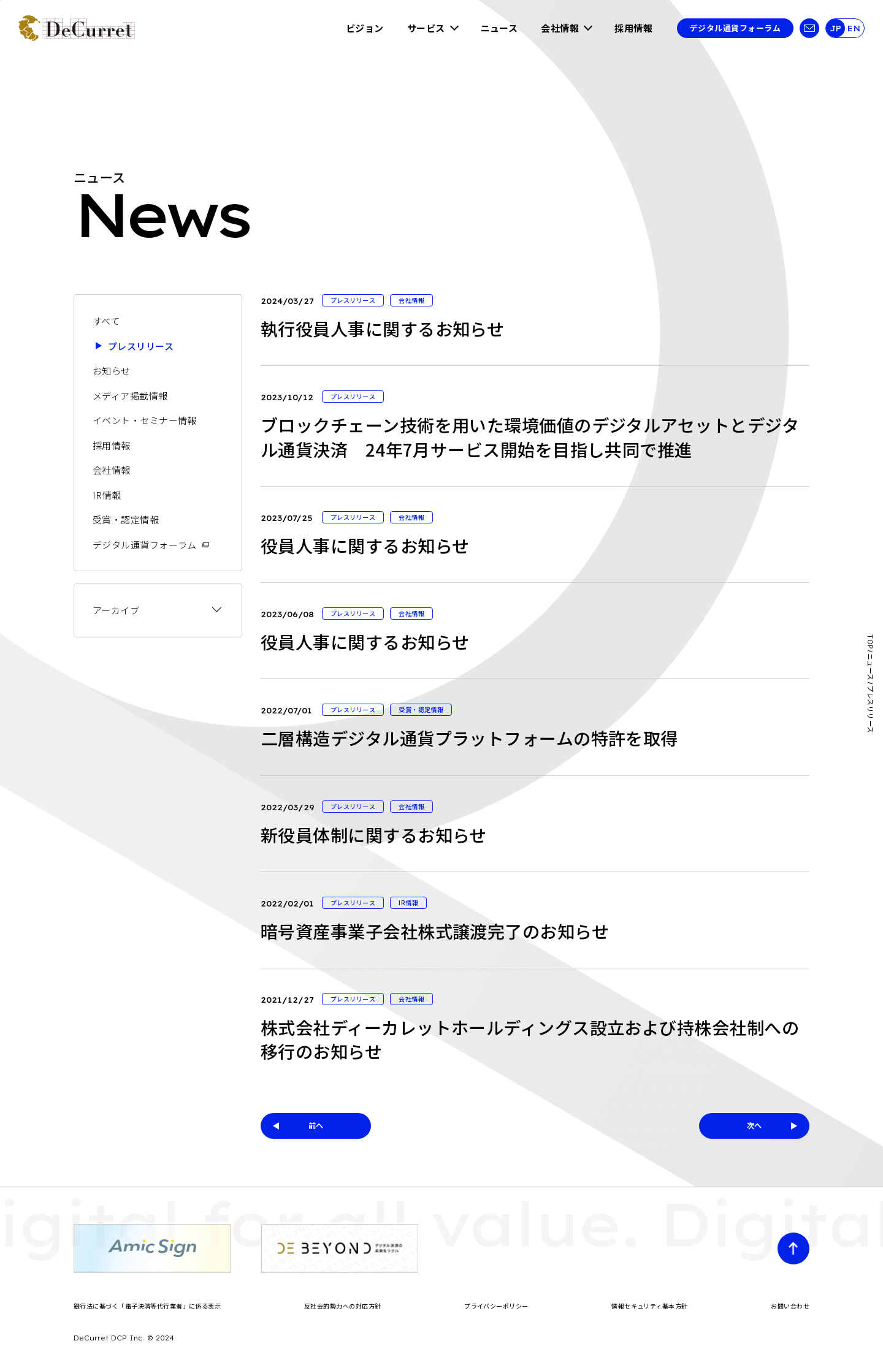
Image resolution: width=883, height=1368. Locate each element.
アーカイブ (116, 610)
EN (853, 28)
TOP (870, 641)
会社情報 (560, 27)
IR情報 (107, 494)
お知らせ (112, 370)
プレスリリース (141, 346)
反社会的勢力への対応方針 (342, 1305)
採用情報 (633, 27)
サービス (426, 27)
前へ (316, 1125)
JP (835, 28)
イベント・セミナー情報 (145, 420)
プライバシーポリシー (496, 1305)
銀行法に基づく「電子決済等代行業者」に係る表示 (147, 1305)
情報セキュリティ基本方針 (649, 1305)
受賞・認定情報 (126, 519)
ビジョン (365, 27)
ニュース (499, 27)
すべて (106, 320)
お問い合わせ (790, 1305)
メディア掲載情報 (130, 395)
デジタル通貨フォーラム (735, 28)
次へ (754, 1125)
